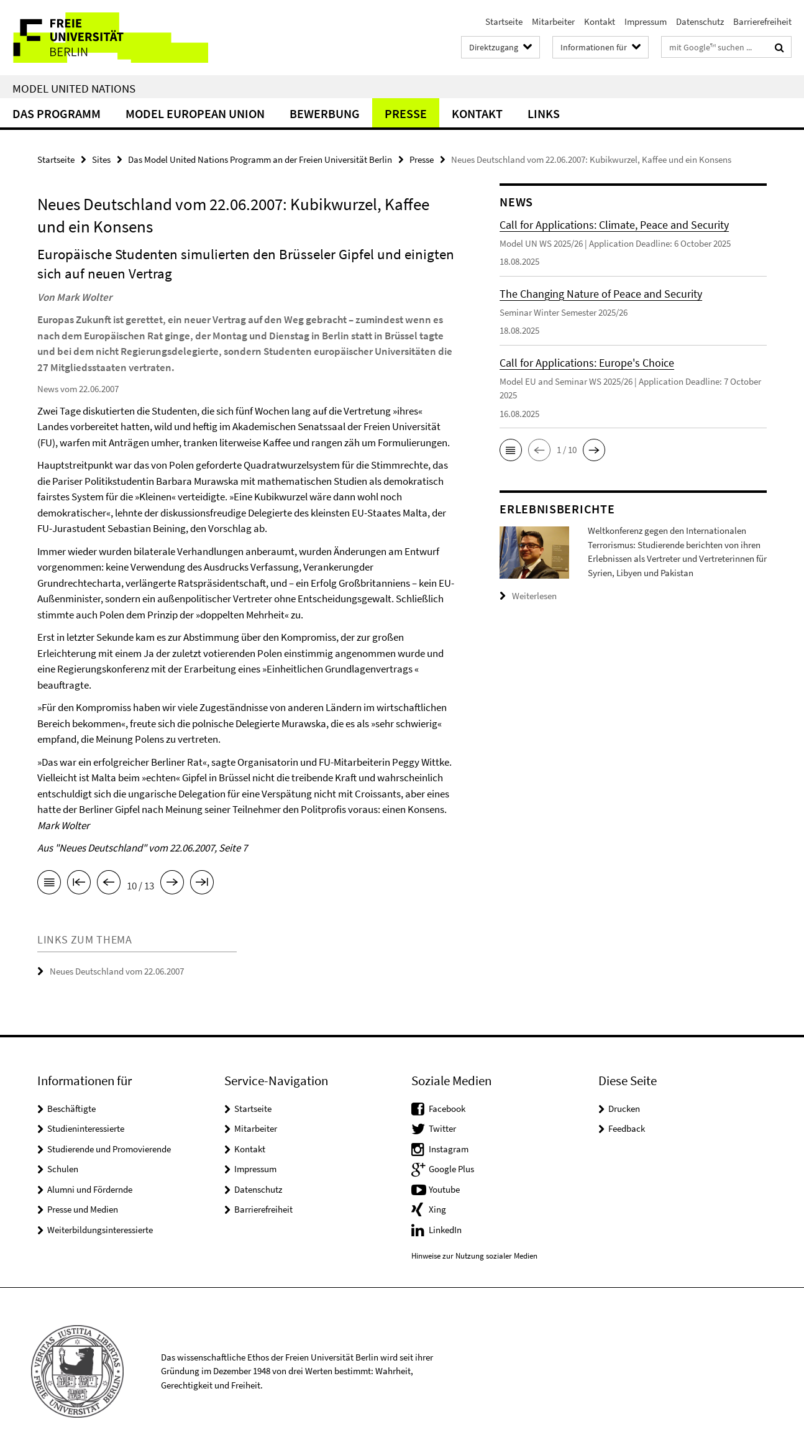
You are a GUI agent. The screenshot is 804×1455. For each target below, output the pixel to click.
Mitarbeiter (553, 21)
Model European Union (195, 113)
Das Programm (56, 113)
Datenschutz (700, 21)
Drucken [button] (624, 1108)
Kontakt (599, 21)
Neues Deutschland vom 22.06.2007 (117, 971)
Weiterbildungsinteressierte (100, 1230)
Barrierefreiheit (762, 21)
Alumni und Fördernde (89, 1189)
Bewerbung (325, 113)
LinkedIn (445, 1230)
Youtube (444, 1189)
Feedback (626, 1128)
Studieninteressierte (85, 1128)
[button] (511, 450)
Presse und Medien (82, 1209)
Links (544, 113)
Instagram (448, 1149)
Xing (437, 1209)
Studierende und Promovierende (109, 1149)
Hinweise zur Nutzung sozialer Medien (474, 1256)
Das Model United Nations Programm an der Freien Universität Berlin (260, 159)
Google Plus (451, 1169)
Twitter (442, 1128)
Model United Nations (73, 88)
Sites (101, 159)
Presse (406, 113)
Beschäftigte (71, 1108)
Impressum (645, 21)
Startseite (504, 21)
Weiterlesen (534, 596)
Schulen (62, 1169)
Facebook (447, 1108)
